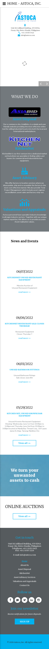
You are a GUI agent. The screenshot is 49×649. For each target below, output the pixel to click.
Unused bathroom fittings (24, 369)
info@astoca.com (28, 35)
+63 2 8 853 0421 (27, 33)
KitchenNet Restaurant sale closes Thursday (24, 324)
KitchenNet (24, 148)
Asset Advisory (24, 178)
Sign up (24, 621)
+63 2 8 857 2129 (27, 550)
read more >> (24, 292)
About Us (25, 565)
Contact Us (24, 585)
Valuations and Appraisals (24, 210)
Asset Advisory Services (24, 577)
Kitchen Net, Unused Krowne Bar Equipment (24, 414)
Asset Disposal (24, 119)
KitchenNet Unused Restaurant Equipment (24, 278)
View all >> (24, 443)
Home (24, 561)
